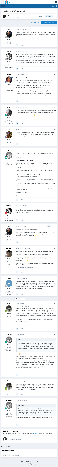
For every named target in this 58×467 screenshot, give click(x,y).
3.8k (9, 261)
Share (41, 16)
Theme (22, 461)
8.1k (9, 64)
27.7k (9, 163)
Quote (21, 45)
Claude (8, 248)
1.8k (8, 120)
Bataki (9, 278)
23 (9, 291)
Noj (9, 15)
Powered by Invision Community (29, 464)
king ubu (9, 150)
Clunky (8, 205)
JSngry (8, 74)
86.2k (9, 89)
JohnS (9, 51)
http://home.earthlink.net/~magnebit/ (25, 160)
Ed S (8, 107)
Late (8, 303)
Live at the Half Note (35, 254)
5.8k (9, 218)
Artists (17, 17)
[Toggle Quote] (18, 339)
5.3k (9, 316)
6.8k (9, 42)
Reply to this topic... (15, 439)
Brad (8, 129)
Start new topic (35, 22)
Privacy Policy (29, 461)
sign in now (35, 433)
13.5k (9, 142)
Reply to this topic (49, 22)
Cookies (36, 461)
